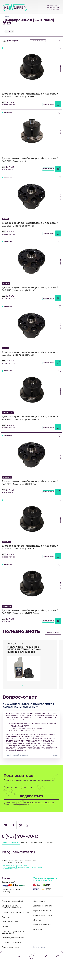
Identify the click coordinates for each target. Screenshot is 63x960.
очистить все (38, 40)
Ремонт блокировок (43, 916)
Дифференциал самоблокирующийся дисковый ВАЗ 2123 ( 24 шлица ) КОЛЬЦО (30, 289)
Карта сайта (39, 947)
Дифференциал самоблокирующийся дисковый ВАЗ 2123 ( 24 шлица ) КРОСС (30, 353)
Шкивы (5, 927)
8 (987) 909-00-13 (20, 836)
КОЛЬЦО (6, 283)
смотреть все (53, 632)
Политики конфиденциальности (40, 803)
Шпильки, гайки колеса (13, 938)
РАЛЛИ (5, 218)
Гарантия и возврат (43, 911)
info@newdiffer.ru (19, 852)
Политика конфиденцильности (15, 866)
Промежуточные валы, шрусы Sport (13, 932)
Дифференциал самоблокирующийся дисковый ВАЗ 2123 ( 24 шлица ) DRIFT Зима (30, 611)
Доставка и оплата (42, 906)
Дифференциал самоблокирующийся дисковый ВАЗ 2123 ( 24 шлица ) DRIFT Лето (30, 482)
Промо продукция (10, 947)
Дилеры (37, 920)
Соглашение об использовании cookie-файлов (22, 867)
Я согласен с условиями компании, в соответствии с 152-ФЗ (29, 804)
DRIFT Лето (7, 477)
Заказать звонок (11, 843)
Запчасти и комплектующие (15, 913)
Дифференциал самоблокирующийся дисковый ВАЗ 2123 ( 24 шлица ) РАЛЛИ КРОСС (30, 418)
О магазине (39, 901)
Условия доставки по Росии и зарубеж (45, 879)
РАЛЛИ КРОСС (7, 412)
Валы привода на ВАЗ (12, 901)
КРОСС (5, 348)
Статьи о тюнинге (42, 925)
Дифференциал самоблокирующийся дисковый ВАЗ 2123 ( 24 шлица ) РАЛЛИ (30, 224)
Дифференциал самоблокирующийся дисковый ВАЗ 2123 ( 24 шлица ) (30, 159)
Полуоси (6, 917)
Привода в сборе (10, 922)
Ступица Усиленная (11, 943)
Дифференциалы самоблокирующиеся (12, 907)
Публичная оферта (10, 869)
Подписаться (31, 796)
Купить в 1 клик (48, 104)
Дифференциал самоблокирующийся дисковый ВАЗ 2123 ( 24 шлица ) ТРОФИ (30, 95)
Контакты (37, 930)
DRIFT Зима (7, 606)
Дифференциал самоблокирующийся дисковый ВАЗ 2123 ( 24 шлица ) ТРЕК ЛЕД (30, 547)
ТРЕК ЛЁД (6, 541)
